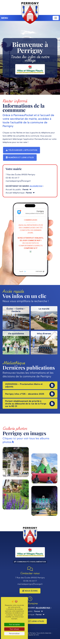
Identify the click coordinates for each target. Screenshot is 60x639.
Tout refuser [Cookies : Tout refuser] (14, 629)
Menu (4, 18)
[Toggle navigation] (56, 18)
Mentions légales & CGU (30, 635)
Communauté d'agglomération (30, 562)
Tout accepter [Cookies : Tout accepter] (14, 625)
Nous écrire (30, 591)
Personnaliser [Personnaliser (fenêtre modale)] (14, 633)
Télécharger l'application (21, 150)
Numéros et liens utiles (20, 157)
